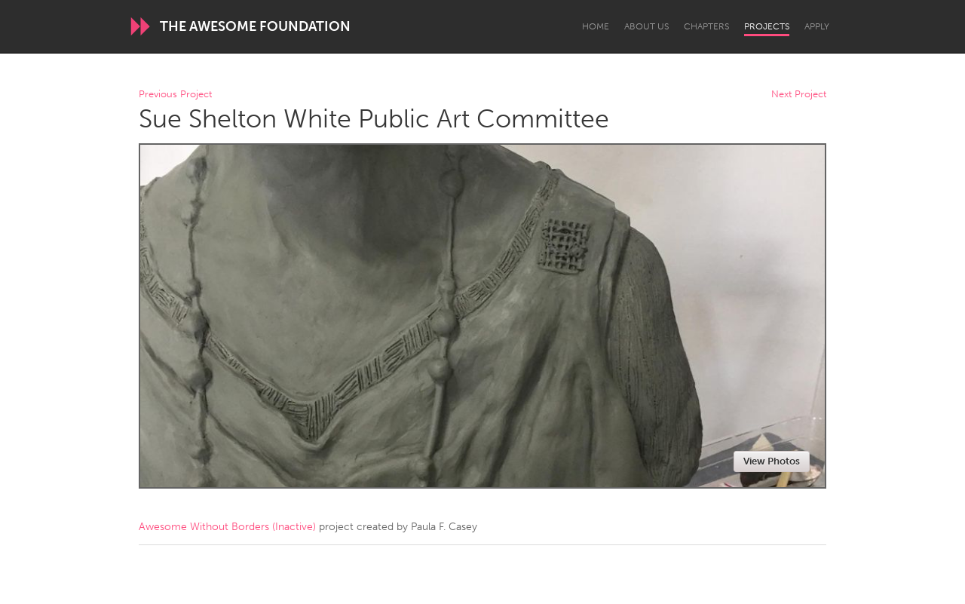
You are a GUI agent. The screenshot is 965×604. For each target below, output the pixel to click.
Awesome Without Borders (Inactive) (227, 526)
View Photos (771, 461)
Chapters (706, 26)
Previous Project (175, 95)
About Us (646, 26)
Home (595, 26)
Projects (766, 26)
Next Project (798, 95)
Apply (816, 26)
